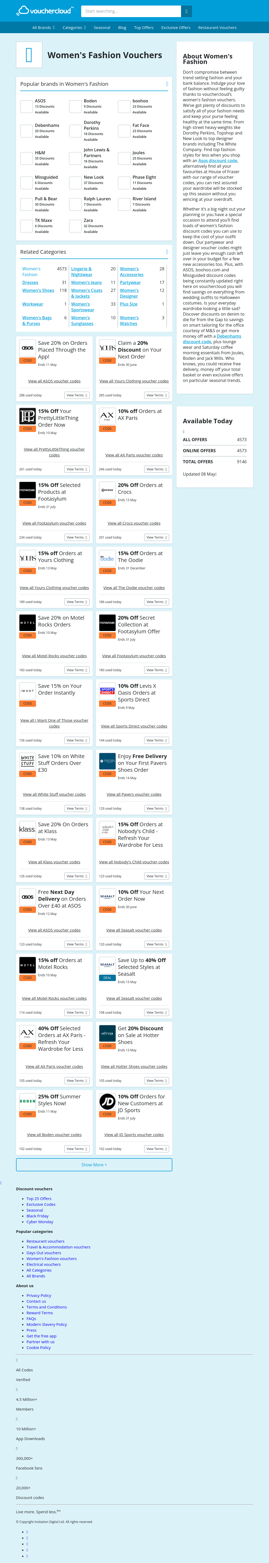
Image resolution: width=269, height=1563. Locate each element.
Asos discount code (217, 160)
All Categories (39, 1270)
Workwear (32, 304)
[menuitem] (43, 27)
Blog (122, 27)
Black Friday (37, 1215)
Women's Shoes (38, 290)
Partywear (130, 282)
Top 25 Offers (39, 1198)
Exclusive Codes (41, 1204)
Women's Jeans (86, 282)
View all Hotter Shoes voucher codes (134, 1066)
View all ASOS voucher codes (54, 381)
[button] (43, 27)
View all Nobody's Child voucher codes (134, 861)
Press (32, 1330)
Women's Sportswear (82, 307)
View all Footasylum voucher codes (54, 523)
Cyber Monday (40, 1221)
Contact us (36, 1301)
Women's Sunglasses (82, 320)
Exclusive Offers (175, 27)
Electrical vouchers (44, 1264)
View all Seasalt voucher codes (134, 930)
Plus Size (129, 304)
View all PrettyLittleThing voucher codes (54, 451)
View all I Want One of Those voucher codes (54, 723)
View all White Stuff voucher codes (54, 794)
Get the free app (41, 1335)
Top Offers (143, 27)
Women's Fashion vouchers (52, 1258)
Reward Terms (40, 1312)
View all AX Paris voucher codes (134, 454)
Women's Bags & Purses (37, 320)
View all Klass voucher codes (54, 861)
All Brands (36, 1275)
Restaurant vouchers (217, 27)
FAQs (31, 1318)
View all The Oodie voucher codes (134, 587)
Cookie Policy (39, 1347)
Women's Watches (129, 320)
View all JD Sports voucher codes (134, 1134)
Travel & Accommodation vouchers (58, 1247)
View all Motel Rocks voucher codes (54, 655)
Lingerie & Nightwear (81, 271)
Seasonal (102, 27)
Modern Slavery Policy (47, 1324)
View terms (76, 395)
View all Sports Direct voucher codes (134, 726)
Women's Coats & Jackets (86, 293)
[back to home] (45, 10)
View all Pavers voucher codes (134, 794)
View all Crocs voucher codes (134, 523)
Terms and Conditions (47, 1307)
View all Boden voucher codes (54, 1134)
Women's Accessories (131, 271)
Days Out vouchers (44, 1252)
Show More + (94, 1165)
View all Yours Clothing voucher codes (134, 381)
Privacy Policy (39, 1295)
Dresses (30, 282)
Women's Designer (129, 293)
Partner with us (41, 1341)
